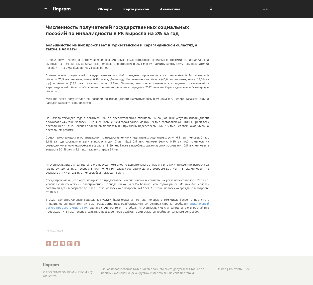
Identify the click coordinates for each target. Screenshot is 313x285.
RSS (248, 269)
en (268, 9)
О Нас (222, 269)
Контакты (235, 269)
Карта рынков (136, 9)
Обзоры (105, 9)
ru (264, 9)
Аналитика (170, 9)
